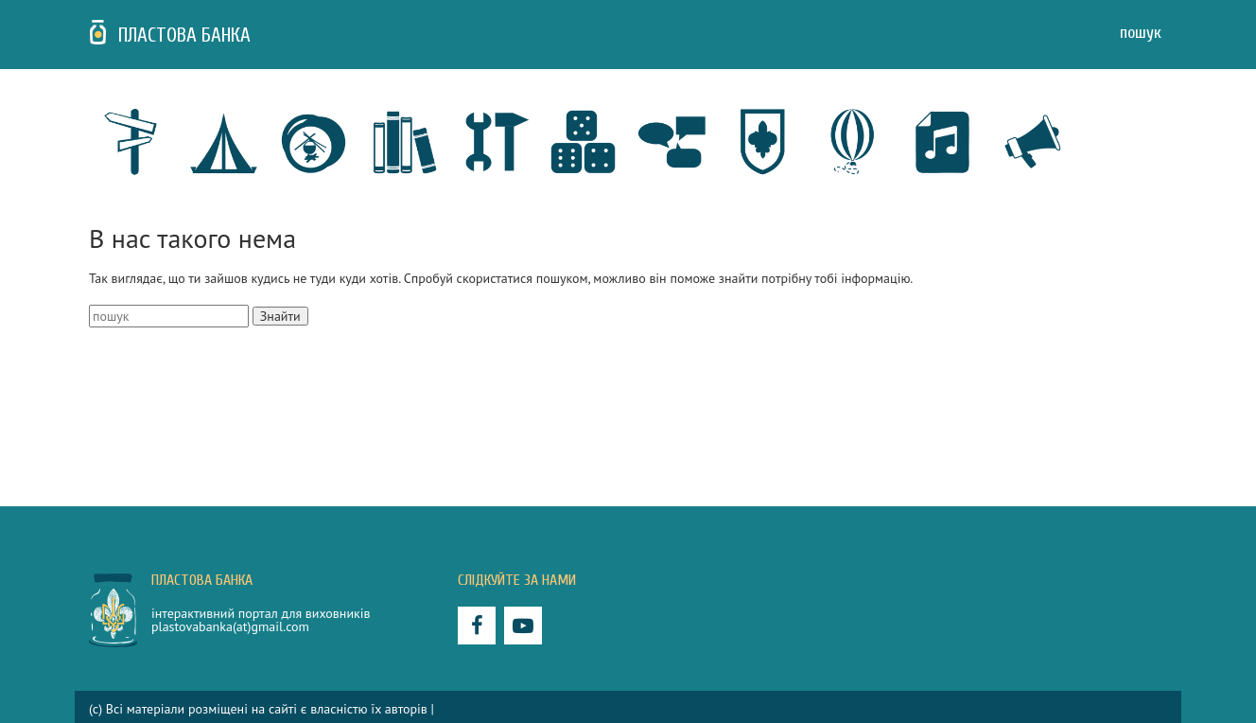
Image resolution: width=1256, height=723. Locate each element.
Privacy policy (476, 708)
